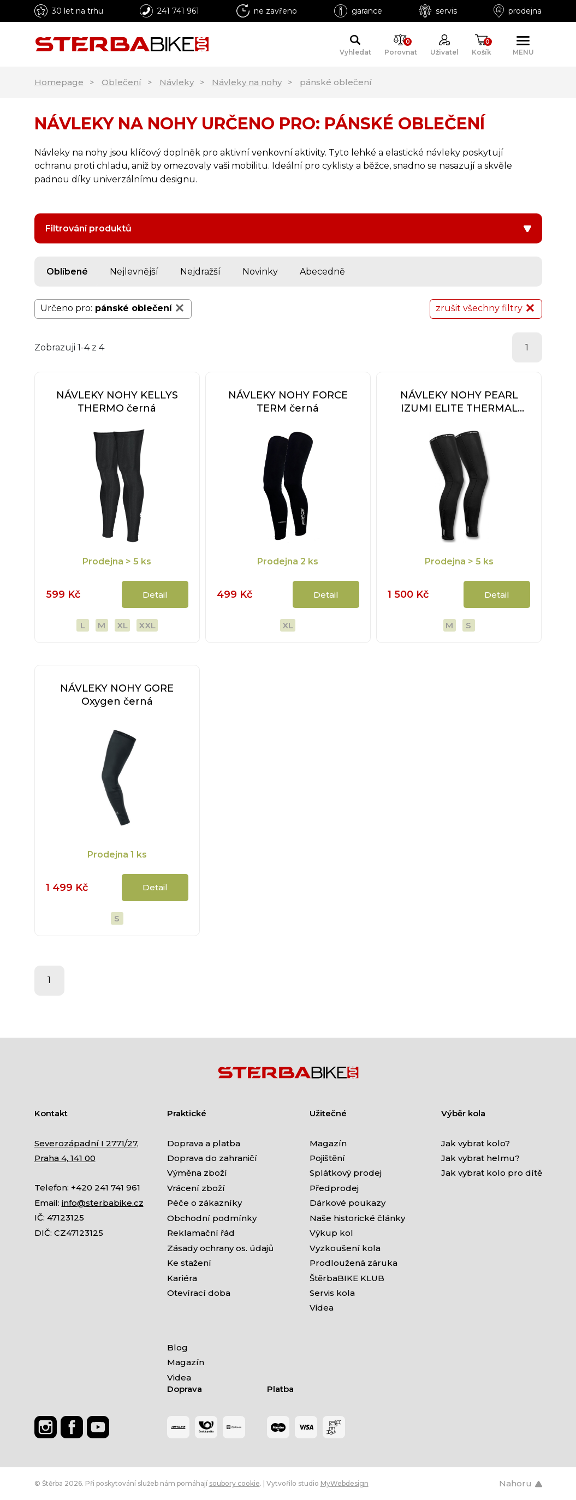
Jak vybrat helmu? (480, 1158)
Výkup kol (331, 1233)
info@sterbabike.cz (103, 1203)
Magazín (328, 1143)
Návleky (176, 82)
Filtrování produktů (288, 228)
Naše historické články (357, 1218)
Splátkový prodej (346, 1173)
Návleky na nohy (247, 82)
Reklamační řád (201, 1233)
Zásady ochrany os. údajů (220, 1248)
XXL (147, 625)
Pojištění (327, 1158)
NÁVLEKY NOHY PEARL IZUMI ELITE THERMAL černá (459, 402)
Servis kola (332, 1293)
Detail (155, 595)
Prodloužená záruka (353, 1263)
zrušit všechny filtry (486, 308)
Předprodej (334, 1188)
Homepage (59, 82)
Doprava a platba (203, 1143)
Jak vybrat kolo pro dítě (491, 1173)
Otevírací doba (198, 1293)
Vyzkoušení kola (345, 1248)
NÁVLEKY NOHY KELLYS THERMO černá (117, 401)
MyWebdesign (344, 1483)
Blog (177, 1347)
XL (122, 625)
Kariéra (182, 1278)
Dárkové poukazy (347, 1203)
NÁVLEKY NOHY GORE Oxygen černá (117, 694)
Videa (322, 1307)
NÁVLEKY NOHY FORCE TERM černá (288, 401)
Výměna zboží (197, 1173)
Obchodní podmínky (212, 1218)
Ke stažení (189, 1263)
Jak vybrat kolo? (475, 1143)
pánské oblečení (140, 308)
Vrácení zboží (196, 1188)
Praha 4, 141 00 (65, 1158)
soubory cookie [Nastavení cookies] (234, 1483)
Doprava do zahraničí (212, 1158)
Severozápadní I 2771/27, (86, 1143)
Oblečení (121, 82)
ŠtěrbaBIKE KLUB (347, 1278)
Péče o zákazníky (204, 1203)
